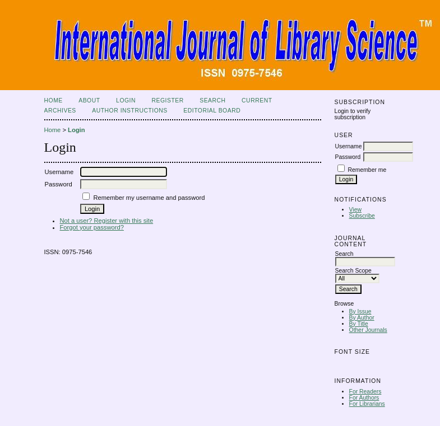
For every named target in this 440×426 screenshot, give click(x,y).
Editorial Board (211, 110)
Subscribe (362, 216)
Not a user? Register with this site (107, 220)
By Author (361, 318)
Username (348, 146)
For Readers (365, 391)
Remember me (367, 170)
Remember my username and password (149, 197)
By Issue (360, 311)
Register (167, 100)
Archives (60, 110)
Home (53, 100)
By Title (358, 324)
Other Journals (368, 330)
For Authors (364, 398)
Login (126, 100)
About (89, 100)
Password (348, 157)
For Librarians (367, 404)
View (355, 210)
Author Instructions (130, 110)
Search (212, 100)
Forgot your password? (92, 227)
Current (257, 100)
